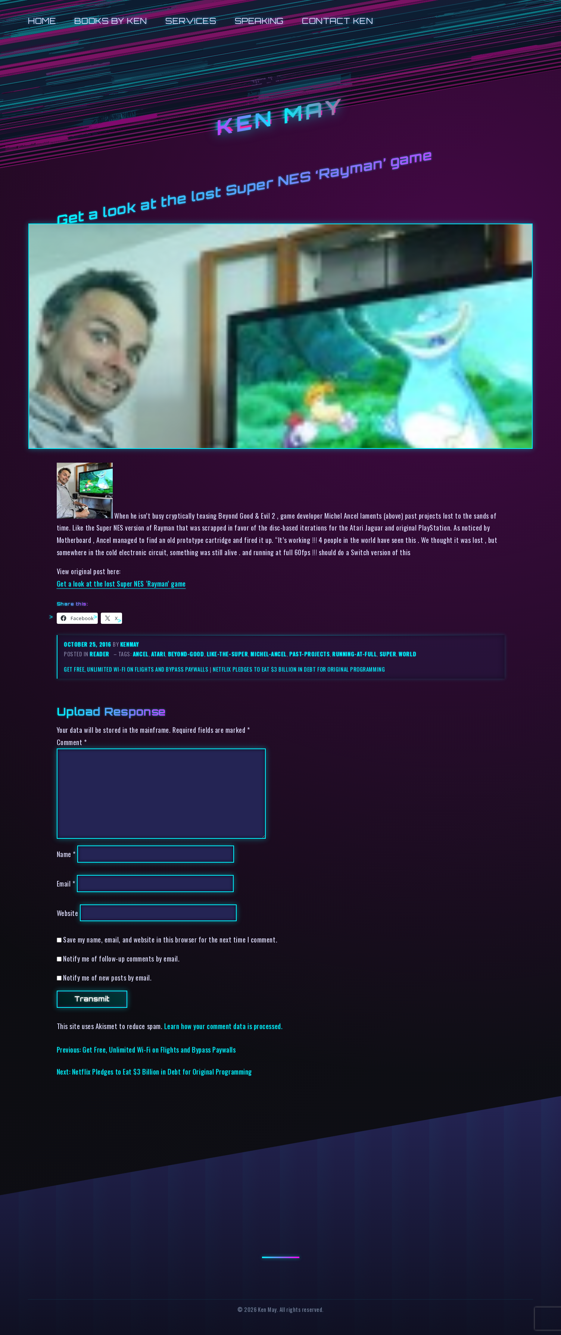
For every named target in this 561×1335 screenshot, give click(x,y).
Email (66, 883)
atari (158, 654)
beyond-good (186, 654)
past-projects (309, 654)
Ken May (280, 117)
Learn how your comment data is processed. (223, 1026)
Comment (72, 742)
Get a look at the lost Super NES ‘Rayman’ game (121, 583)
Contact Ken (337, 21)
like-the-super (227, 654)
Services (190, 21)
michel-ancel (268, 654)
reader (99, 654)
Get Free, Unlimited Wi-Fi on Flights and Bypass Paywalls (136, 669)
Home (42, 21)
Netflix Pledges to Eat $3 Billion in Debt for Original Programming (299, 669)
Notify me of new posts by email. (107, 977)
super (388, 654)
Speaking (259, 21)
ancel (141, 654)
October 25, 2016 (88, 644)
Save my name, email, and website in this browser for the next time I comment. (170, 939)
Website (67, 913)
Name (66, 854)
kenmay (129, 644)
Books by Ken (110, 21)
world (407, 654)
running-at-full (354, 654)
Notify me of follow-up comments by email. (121, 958)
